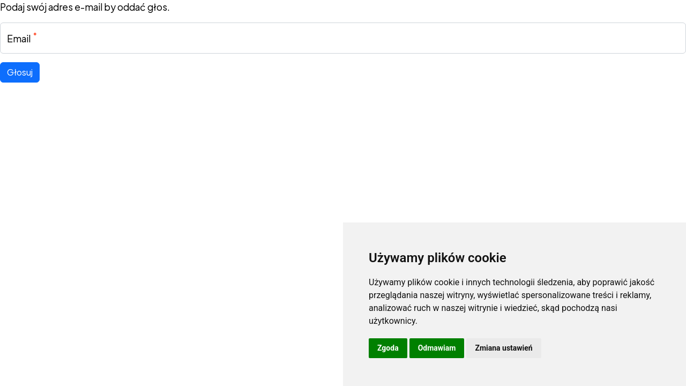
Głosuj (20, 72)
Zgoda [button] (388, 348)
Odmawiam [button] (437, 348)
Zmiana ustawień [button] (503, 348)
